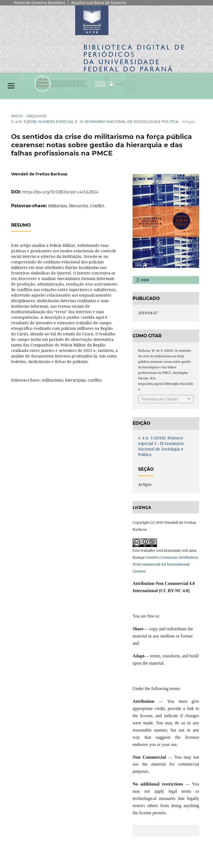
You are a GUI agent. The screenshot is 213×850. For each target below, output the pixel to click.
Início (17, 116)
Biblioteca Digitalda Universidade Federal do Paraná (134, 58)
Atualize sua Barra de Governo (98, 2)
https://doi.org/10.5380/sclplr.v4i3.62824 (60, 192)
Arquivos (36, 116)
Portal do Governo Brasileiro (39, 2)
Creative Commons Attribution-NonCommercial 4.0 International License (166, 564)
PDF (144, 280)
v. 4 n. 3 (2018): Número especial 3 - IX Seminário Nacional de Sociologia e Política (94, 121)
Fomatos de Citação (160, 399)
